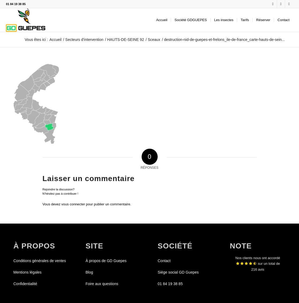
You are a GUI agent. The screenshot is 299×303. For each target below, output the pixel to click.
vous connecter (73, 204)
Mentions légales (27, 272)
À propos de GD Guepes (106, 261)
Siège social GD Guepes (178, 272)
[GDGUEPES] (25, 20)
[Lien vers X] (281, 4)
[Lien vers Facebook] (273, 4)
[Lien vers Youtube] (289, 4)
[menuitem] (162, 20)
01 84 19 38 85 (15, 4)
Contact (164, 261)
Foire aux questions (102, 284)
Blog (89, 272)
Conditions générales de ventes (39, 261)
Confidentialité (25, 284)
